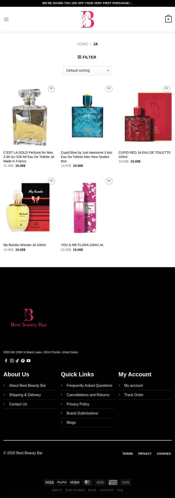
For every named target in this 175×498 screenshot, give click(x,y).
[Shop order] (87, 70)
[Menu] (6, 19)
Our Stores (75, 490)
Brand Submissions (82, 413)
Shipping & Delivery (25, 395)
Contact (107, 490)
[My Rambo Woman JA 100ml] (30, 208)
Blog (92, 490)
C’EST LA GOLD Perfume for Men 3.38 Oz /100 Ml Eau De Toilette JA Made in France (28, 157)
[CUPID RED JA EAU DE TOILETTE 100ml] (145, 116)
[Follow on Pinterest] (23, 361)
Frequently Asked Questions (89, 385)
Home (82, 44)
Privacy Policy (78, 404)
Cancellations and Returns (88, 395)
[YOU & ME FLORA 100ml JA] (87, 208)
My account (133, 385)
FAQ (120, 490)
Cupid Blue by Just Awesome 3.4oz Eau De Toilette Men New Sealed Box (86, 157)
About (57, 490)
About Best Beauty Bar (27, 385)
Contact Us (18, 404)
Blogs (71, 422)
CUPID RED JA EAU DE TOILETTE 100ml (144, 155)
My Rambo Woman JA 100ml (24, 245)
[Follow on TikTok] (17, 361)
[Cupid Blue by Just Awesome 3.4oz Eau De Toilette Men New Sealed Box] (87, 116)
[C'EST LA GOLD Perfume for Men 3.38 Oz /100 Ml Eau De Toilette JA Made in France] (30, 116)
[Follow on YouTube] (28, 361)
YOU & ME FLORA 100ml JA (82, 245)
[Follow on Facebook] (6, 361)
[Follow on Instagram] (12, 361)
